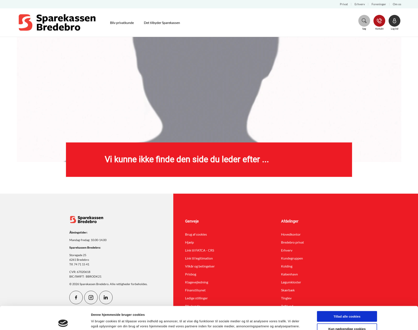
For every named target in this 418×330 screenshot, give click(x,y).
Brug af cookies (196, 234)
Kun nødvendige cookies (347, 305)
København (289, 274)
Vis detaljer (254, 321)
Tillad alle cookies (347, 293)
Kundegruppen (292, 258)
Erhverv (286, 250)
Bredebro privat (292, 242)
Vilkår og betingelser (200, 266)
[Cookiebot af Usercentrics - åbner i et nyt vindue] (63, 322)
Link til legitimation (199, 258)
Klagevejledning (196, 282)
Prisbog (190, 274)
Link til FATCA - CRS (199, 250)
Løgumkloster (291, 282)
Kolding (286, 266)
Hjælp (189, 242)
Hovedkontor (291, 234)
